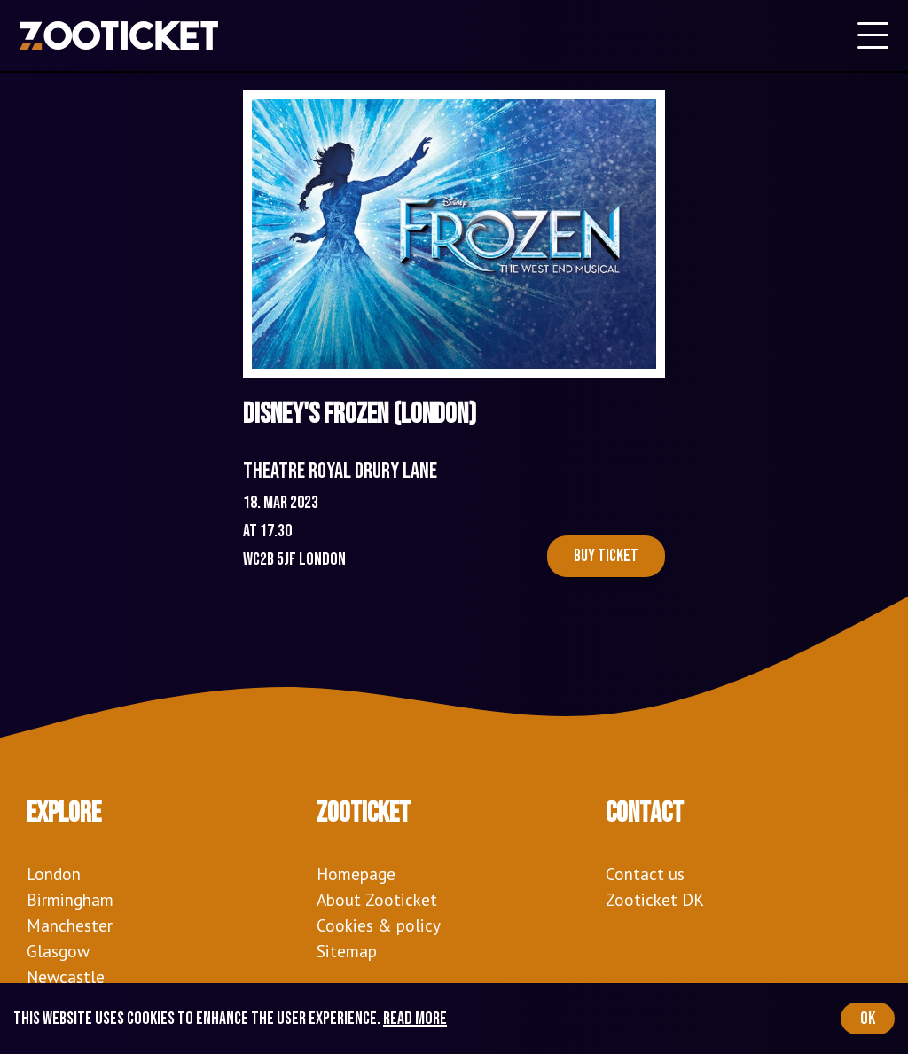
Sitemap (347, 951)
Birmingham (70, 899)
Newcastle (66, 976)
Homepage (356, 874)
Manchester (70, 925)
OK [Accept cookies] (867, 1018)
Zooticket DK (655, 899)
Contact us (645, 874)
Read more (415, 1018)
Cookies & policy (379, 925)
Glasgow (58, 951)
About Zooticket (377, 899)
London (54, 874)
